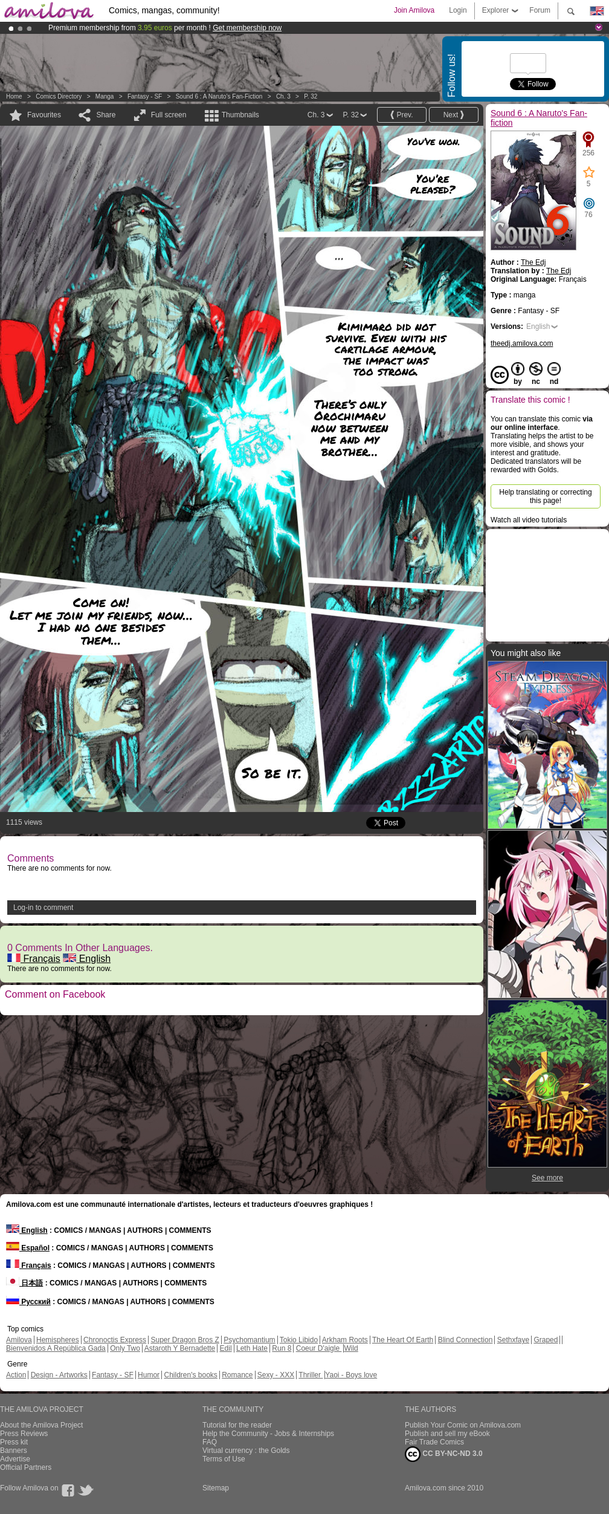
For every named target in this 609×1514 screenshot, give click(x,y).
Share (105, 115)
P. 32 (310, 96)
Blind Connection (465, 1340)
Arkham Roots (345, 1340)
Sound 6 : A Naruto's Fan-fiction (219, 96)
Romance (237, 1375)
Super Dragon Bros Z (184, 1340)
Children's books (190, 1375)
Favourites (44, 115)
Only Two (125, 1348)
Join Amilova (414, 10)
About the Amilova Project (41, 1425)
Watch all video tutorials (529, 520)
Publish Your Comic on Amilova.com (463, 1425)
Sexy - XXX (275, 1375)
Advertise (15, 1459)
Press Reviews (24, 1433)
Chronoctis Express (114, 1340)
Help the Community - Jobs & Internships (268, 1433)
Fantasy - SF (144, 96)
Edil (226, 1348)
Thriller (310, 1375)
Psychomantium (249, 1340)
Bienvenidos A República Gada (56, 1348)
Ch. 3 (283, 96)
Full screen (169, 115)
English (87, 959)
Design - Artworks (59, 1375)
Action (16, 1375)
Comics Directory (59, 96)
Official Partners (25, 1467)
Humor (149, 1375)
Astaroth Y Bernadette (180, 1348)
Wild (351, 1348)
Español (28, 1248)
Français (33, 959)
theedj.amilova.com (522, 343)
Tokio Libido (299, 1340)
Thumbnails (240, 115)
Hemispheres (57, 1340)
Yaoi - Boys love (351, 1375)
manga (104, 96)
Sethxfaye (513, 1340)
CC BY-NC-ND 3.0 (444, 1454)
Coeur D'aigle (319, 1348)
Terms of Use (223, 1459)
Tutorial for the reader (237, 1425)
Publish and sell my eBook (447, 1433)
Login (457, 10)
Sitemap (215, 1488)
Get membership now (247, 28)
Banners (13, 1450)
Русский (28, 1302)
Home (14, 96)
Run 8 (281, 1348)
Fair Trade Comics (434, 1442)
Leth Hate (252, 1348)
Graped (545, 1340)
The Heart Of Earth (402, 1340)
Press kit (14, 1442)
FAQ (209, 1442)
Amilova (19, 1340)
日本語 (24, 1283)
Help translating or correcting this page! (545, 496)
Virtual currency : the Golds (246, 1450)
